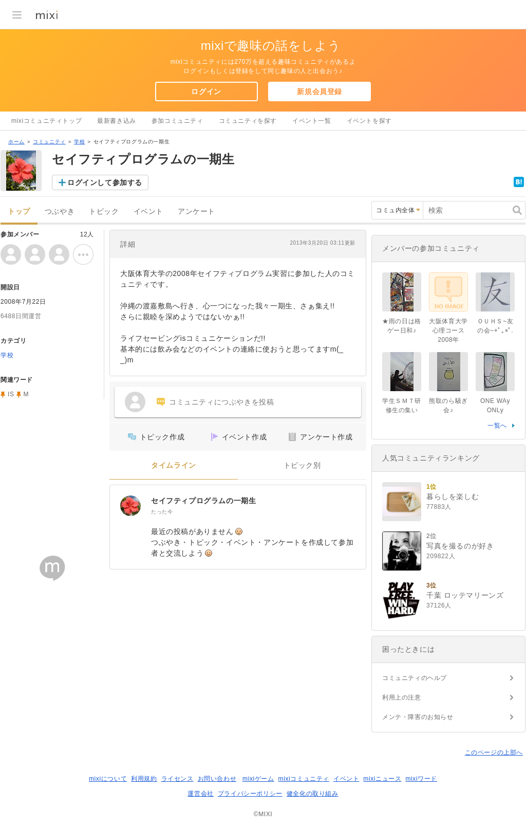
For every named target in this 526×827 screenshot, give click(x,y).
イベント (148, 211)
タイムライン (173, 465)
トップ (19, 211)
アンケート (196, 211)
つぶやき (59, 211)
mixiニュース (382, 778)
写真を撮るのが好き (460, 546)
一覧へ (497, 425)
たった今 (162, 511)
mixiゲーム (258, 778)
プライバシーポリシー (250, 793)
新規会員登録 (319, 91)
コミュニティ (49, 141)
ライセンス (177, 778)
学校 (79, 141)
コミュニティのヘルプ (414, 678)
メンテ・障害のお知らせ (418, 717)
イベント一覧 (311, 120)
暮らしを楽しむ (452, 496)
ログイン (206, 91)
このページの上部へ (494, 752)
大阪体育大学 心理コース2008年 (451, 330)
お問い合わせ (217, 778)
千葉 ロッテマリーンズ (465, 595)
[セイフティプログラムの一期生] (130, 505)
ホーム (16, 141)
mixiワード (421, 778)
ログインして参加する (104, 182)
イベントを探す (369, 120)
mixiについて (108, 778)
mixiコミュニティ (303, 778)
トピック (104, 211)
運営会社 (200, 793)
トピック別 (302, 465)
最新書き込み (116, 120)
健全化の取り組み (313, 793)
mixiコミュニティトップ (46, 120)
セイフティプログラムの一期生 (203, 501)
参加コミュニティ (177, 120)
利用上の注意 (401, 697)
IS (11, 394)
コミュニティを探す (248, 120)
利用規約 (144, 778)
